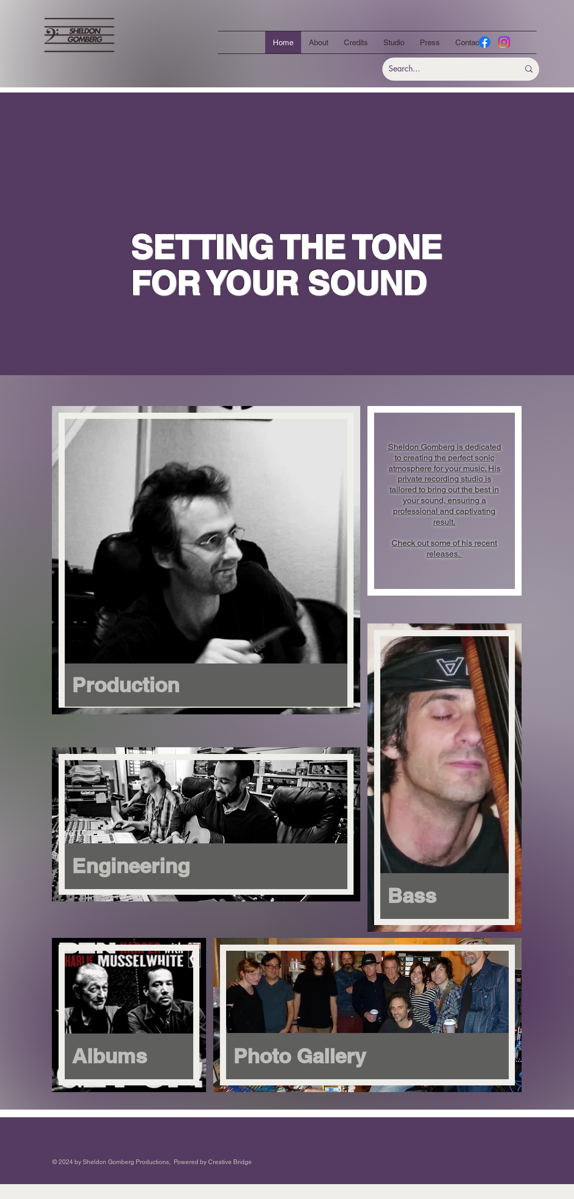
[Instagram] (504, 42)
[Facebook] (484, 42)
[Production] (206, 685)
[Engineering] (206, 866)
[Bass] (444, 896)
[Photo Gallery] (367, 1056)
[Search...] (443, 69)
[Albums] (129, 1056)
